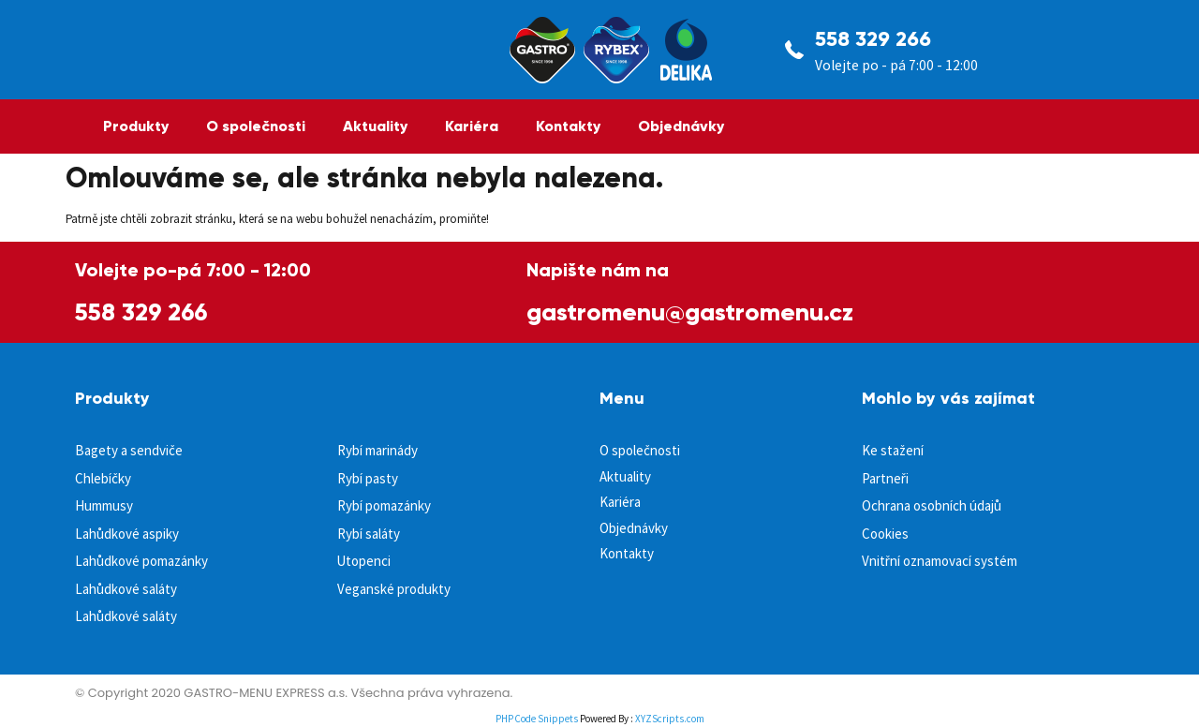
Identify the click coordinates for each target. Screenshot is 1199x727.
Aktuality (375, 126)
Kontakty (568, 126)
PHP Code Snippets (537, 718)
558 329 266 (873, 39)
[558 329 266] (794, 49)
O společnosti (255, 126)
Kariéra (471, 126)
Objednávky (681, 126)
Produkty (136, 126)
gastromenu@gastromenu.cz (689, 312)
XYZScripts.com (669, 718)
